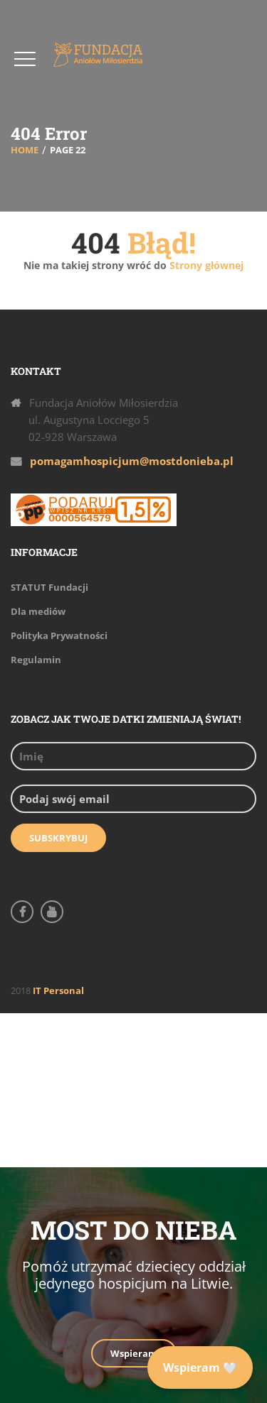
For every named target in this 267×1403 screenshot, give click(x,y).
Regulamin (36, 659)
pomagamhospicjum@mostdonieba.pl (132, 461)
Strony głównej (205, 265)
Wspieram (133, 1353)
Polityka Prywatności (59, 635)
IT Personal (58, 990)
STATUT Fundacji (49, 587)
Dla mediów (38, 611)
